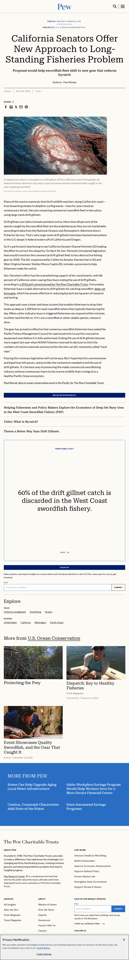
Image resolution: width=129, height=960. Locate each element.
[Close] (123, 939)
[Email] (58, 587)
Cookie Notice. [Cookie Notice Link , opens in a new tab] (43, 948)
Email (6, 582)
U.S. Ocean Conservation (54, 638)
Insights (8, 898)
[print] (26, 106)
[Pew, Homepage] (64, 6)
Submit (118, 587)
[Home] (31, 841)
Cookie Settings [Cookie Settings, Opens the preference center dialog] (44, 954)
